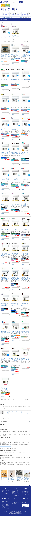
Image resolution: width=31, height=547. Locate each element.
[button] (30, 41)
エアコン (11, 17)
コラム (8, 511)
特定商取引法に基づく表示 (14, 511)
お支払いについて (17, 495)
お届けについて (27, 494)
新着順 (13, 41)
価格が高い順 (9, 41)
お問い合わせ (25, 511)
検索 (21, 2)
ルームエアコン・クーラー (18, 17)
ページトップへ (29, 485)
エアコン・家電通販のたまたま (5, 17)
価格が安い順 (5, 41)
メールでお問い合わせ (25, 505)
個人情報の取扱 (20, 511)
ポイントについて (17, 504)
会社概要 (5, 511)
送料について (7, 493)
